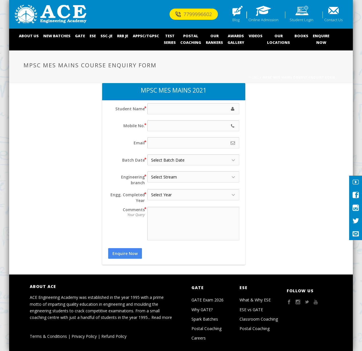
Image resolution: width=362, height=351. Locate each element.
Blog (236, 19)
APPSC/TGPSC (146, 35)
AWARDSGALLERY (236, 39)
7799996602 (193, 14)
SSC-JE (106, 35)
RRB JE (122, 35)
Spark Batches (204, 319)
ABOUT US (29, 35)
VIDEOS (255, 35)
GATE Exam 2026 (207, 300)
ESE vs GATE (251, 309)
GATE (80, 35)
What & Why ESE (255, 300)
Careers (198, 338)
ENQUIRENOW (321, 39)
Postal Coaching (206, 328)
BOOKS (301, 35)
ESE (93, 35)
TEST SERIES (170, 39)
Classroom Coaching (259, 319)
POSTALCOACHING (190, 39)
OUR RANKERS (214, 39)
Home (254, 77)
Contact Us (333, 19)
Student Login (301, 19)
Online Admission (263, 19)
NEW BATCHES (56, 35)
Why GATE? (202, 309)
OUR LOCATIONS (278, 39)
